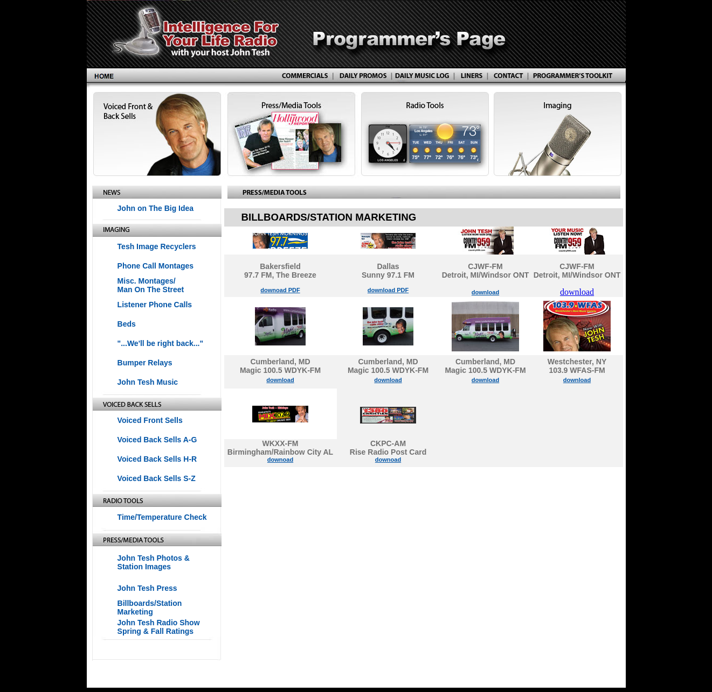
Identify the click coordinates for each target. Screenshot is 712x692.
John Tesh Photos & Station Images (153, 562)
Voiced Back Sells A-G (157, 439)
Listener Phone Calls (154, 304)
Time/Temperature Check (162, 517)
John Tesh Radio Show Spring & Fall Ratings (158, 626)
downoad (280, 459)
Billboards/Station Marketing (149, 607)
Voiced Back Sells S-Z (156, 478)
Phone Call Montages (155, 266)
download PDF (388, 290)
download (485, 292)
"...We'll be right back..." (160, 343)
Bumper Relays (144, 362)
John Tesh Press (147, 588)
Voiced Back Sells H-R (157, 459)
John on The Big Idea (155, 208)
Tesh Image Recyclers (156, 246)
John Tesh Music (147, 382)
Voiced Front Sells (150, 420)
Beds (126, 324)
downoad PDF (280, 290)
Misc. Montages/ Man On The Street (150, 285)
